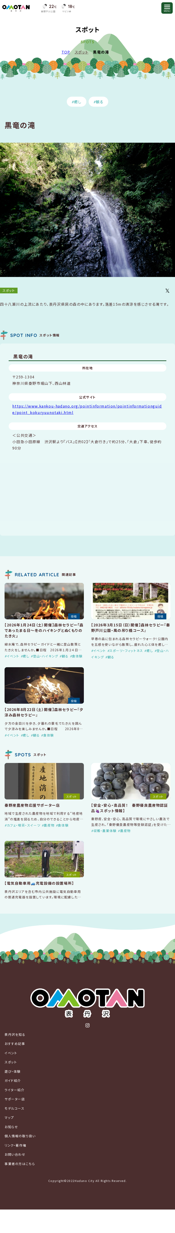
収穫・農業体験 (105, 830)
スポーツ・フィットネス (126, 650)
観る (99, 101)
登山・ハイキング (45, 656)
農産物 (49, 825)
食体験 (77, 656)
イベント (13, 656)
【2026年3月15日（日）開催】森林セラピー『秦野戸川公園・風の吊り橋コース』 (130, 627)
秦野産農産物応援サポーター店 (32, 805)
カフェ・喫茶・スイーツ (24, 825)
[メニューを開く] (167, 8)
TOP (66, 52)
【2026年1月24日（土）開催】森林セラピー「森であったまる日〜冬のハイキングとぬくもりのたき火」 (44, 630)
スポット (81, 52)
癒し (78, 101)
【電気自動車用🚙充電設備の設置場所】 (39, 883)
